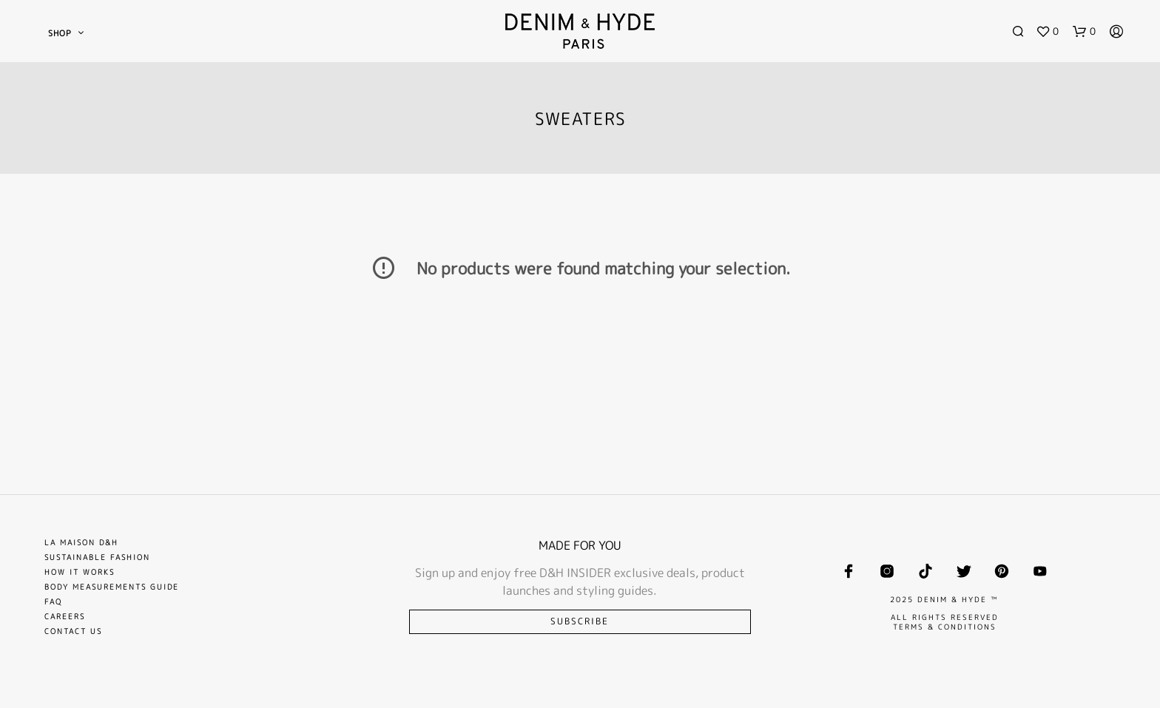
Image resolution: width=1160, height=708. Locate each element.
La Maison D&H (81, 542)
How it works (79, 572)
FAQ (53, 601)
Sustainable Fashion (97, 557)
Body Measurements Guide (111, 586)
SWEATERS (580, 118)
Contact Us (73, 631)
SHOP (60, 33)
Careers (64, 616)
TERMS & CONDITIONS (945, 626)
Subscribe (579, 621)
